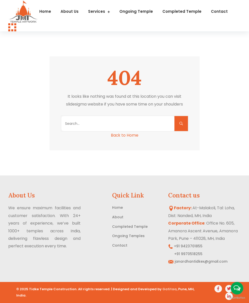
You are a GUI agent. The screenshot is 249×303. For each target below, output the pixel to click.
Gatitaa (169, 289)
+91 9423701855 (187, 246)
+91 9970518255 (185, 253)
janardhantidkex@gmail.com (201, 261)
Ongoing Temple (136, 11)
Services (96, 11)
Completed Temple (181, 11)
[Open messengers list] (237, 288)
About (117, 217)
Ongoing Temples (128, 235)
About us (70, 11)
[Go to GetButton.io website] (237, 297)
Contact (219, 11)
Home (45, 11)
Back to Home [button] (124, 135)
